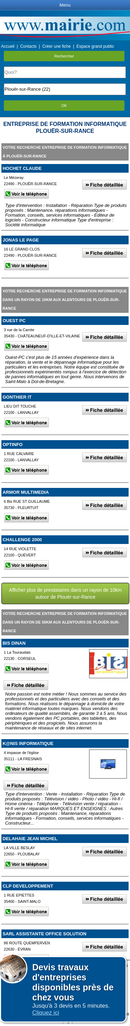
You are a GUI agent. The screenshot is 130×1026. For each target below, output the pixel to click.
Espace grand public (95, 46)
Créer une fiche (56, 46)
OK (64, 105)
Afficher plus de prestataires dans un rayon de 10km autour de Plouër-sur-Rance (65, 593)
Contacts (28, 46)
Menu (64, 5)
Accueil (8, 46)
